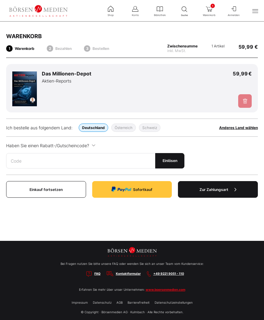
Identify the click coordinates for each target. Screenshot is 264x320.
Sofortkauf (132, 189)
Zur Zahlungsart (217, 189)
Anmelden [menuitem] (233, 10)
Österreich (123, 127)
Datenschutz (102, 302)
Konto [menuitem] (135, 10)
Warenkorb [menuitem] (209, 10)
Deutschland (93, 127)
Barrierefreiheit (139, 302)
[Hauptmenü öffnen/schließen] (255, 11)
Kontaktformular (128, 273)
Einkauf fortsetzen (46, 189)
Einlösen (170, 160)
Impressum (80, 302)
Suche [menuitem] (184, 11)
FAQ (97, 273)
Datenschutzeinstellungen (174, 302)
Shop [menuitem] (110, 10)
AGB (119, 302)
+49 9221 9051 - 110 (168, 273)
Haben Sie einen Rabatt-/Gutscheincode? (51, 145)
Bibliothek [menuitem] (160, 10)
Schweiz (149, 127)
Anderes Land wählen (238, 127)
